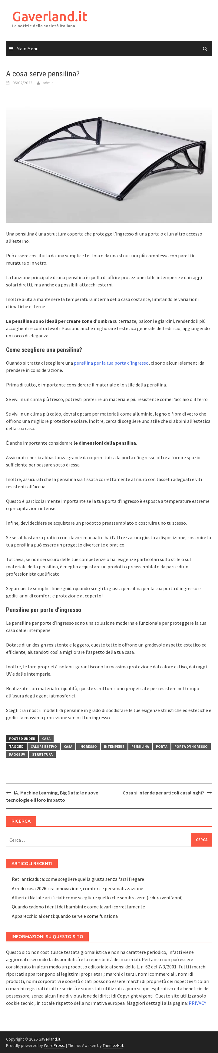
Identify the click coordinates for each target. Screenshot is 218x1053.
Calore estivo (44, 746)
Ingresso (88, 746)
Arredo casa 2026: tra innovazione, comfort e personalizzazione (77, 888)
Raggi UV (17, 754)
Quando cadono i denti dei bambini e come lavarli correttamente (78, 907)
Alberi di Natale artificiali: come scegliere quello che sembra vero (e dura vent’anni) (97, 897)
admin (48, 82)
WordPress (54, 1045)
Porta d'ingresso (191, 746)
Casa (46, 738)
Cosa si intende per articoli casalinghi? (163, 793)
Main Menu (27, 48)
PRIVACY (197, 1003)
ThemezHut (113, 1045)
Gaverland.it (50, 16)
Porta (161, 746)
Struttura (42, 754)
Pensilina (140, 746)
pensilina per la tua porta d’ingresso (111, 363)
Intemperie (114, 746)
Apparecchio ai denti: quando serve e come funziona (65, 916)
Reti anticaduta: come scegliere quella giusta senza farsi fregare (78, 879)
